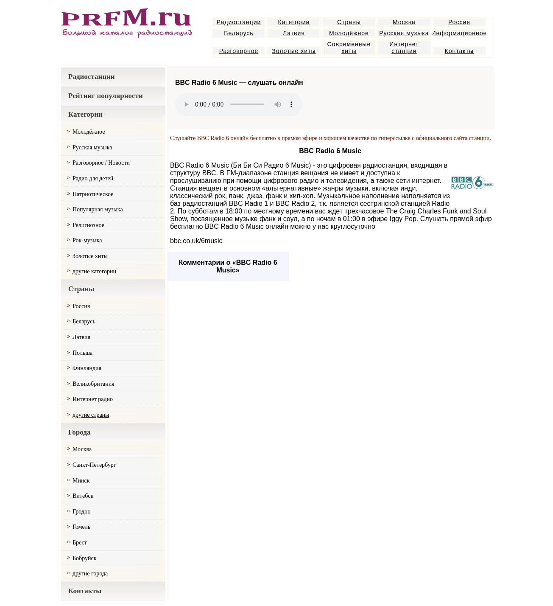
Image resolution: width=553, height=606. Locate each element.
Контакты (459, 51)
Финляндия (87, 368)
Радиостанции (239, 22)
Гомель (81, 527)
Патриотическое (93, 194)
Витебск (83, 496)
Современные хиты (349, 47)
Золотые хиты (294, 51)
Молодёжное (349, 33)
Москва (404, 22)
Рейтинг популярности (105, 96)
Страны (349, 22)
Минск (81, 480)
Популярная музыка (98, 209)
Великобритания (94, 384)
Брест (80, 542)
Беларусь (238, 33)
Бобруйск (85, 558)
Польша (82, 353)
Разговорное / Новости (101, 163)
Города (79, 432)
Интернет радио (93, 399)
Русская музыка (404, 33)
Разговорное (239, 51)
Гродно (81, 511)
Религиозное (88, 225)
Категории (294, 22)
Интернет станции (404, 47)
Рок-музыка (87, 240)
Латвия (294, 33)
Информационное (459, 33)
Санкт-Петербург (94, 465)
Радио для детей (93, 178)
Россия (459, 22)
